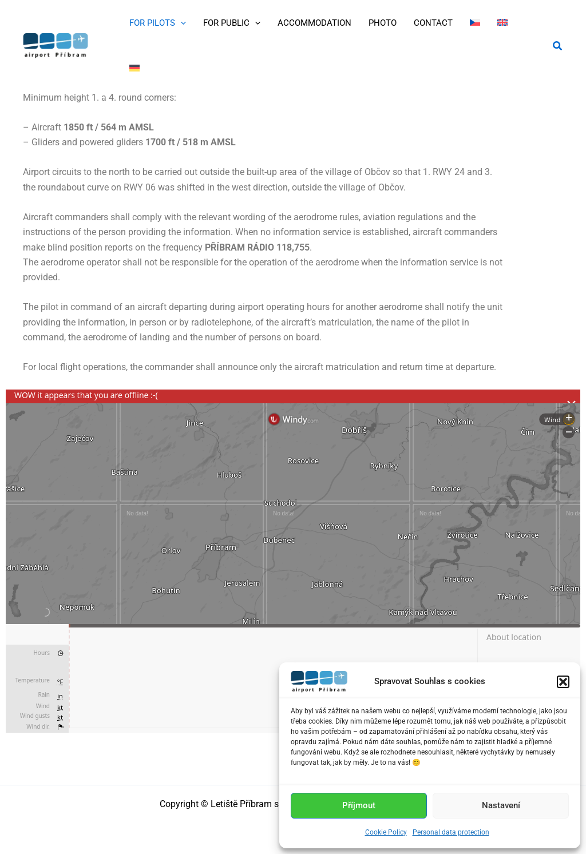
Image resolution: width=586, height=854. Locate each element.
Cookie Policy (386, 832)
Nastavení (501, 805)
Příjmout (358, 805)
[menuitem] (475, 23)
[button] (563, 682)
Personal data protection (451, 832)
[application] (180, 23)
